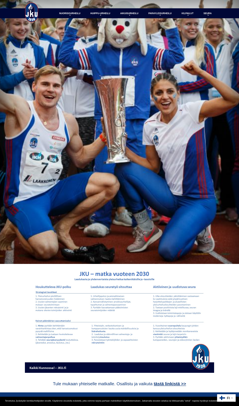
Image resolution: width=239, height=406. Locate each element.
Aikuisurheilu (129, 14)
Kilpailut (188, 14)
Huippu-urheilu (100, 14)
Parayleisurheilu (160, 14)
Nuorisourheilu (69, 14)
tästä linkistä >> (170, 383)
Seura (207, 14)
